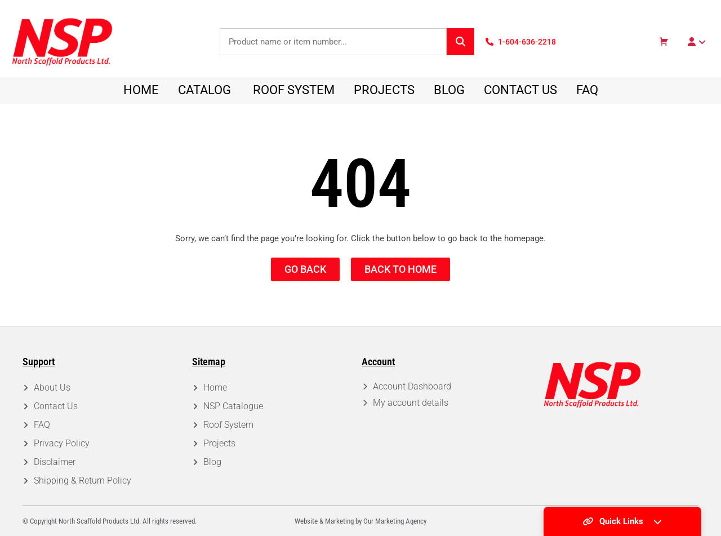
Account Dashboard (412, 386)
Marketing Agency (400, 521)
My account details (410, 402)
